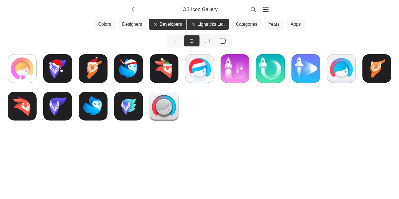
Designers (132, 24)
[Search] (253, 9)
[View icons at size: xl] (223, 40)
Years (274, 24)
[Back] (134, 9)
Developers (167, 24)
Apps (296, 24)
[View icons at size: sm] (176, 40)
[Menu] (265, 9)
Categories (246, 24)
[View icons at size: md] (192, 40)
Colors (104, 24)
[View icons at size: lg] (207, 40)
